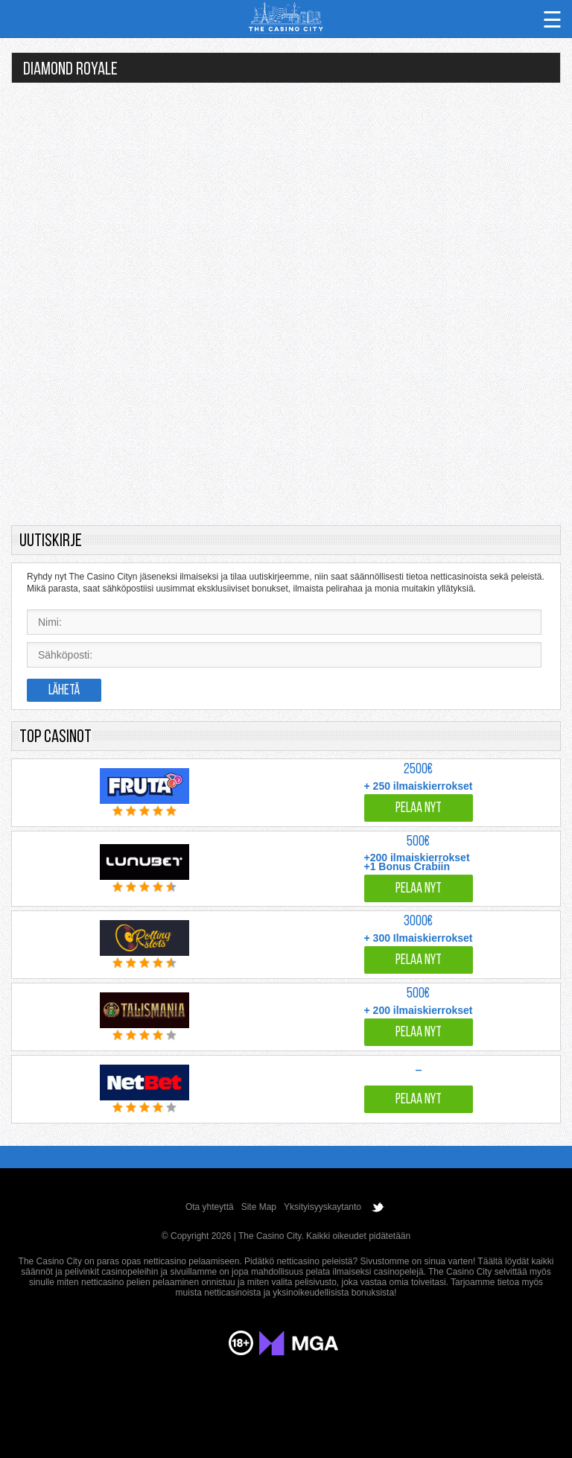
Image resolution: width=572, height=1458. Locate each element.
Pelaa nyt (418, 809)
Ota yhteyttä (209, 1207)
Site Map (258, 1207)
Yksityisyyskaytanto (322, 1207)
